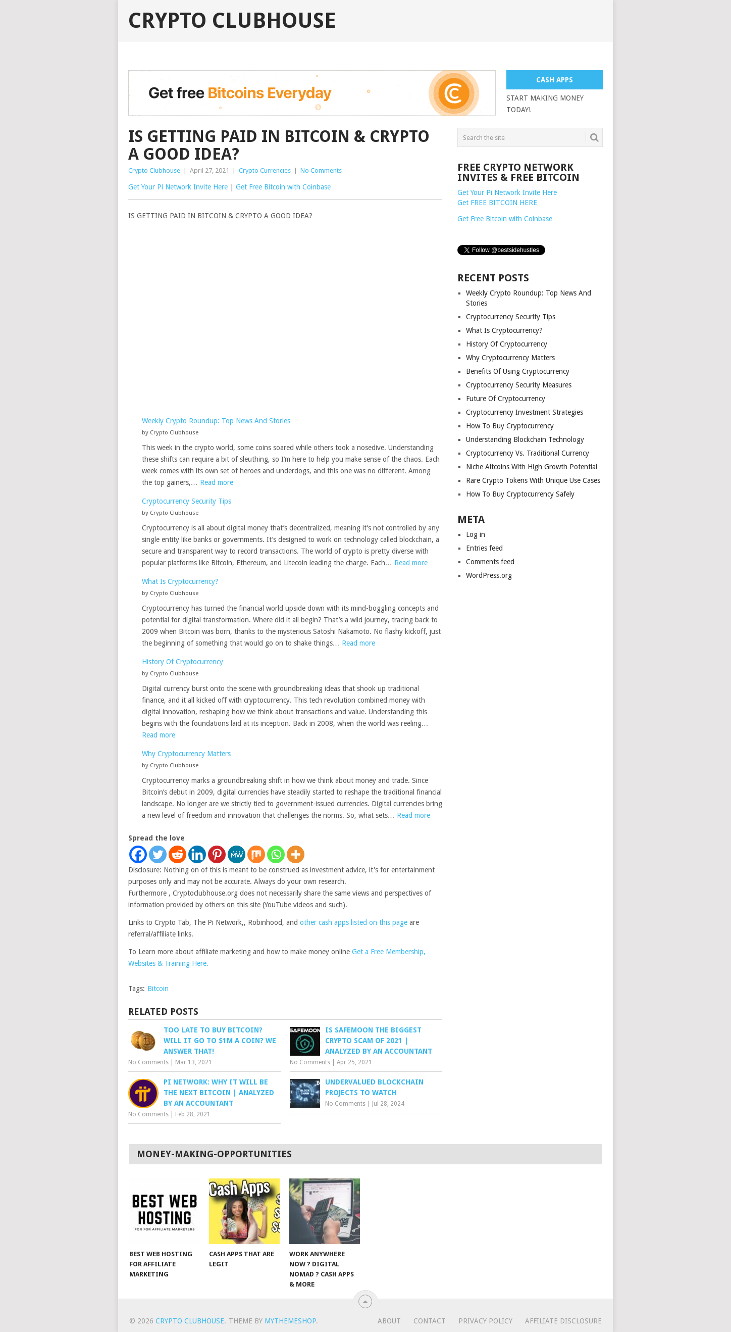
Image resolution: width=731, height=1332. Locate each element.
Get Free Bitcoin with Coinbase (283, 187)
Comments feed (490, 562)
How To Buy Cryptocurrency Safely (520, 494)
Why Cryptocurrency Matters (186, 754)
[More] (295, 854)
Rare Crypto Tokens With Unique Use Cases (533, 480)
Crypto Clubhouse (232, 20)
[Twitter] (158, 854)
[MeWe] (236, 854)
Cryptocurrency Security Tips (186, 501)
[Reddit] (177, 854)
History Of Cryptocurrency (182, 662)
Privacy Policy (485, 1321)
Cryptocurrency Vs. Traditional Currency (527, 453)
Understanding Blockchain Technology (525, 439)
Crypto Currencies (265, 170)
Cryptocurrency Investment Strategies (524, 412)
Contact (429, 1321)
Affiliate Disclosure (563, 1321)
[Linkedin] (197, 854)
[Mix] (256, 854)
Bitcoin (158, 988)
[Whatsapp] (276, 854)
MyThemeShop (290, 1321)
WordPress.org (489, 575)
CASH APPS (554, 80)
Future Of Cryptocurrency (505, 398)
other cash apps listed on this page (353, 922)
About (389, 1321)
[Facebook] (138, 854)
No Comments (321, 170)
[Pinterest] (217, 854)
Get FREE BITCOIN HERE (497, 203)
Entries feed (484, 548)
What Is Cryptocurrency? (180, 581)
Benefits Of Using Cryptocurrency (517, 371)
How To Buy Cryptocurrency (510, 426)
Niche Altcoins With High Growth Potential (531, 467)
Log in (475, 534)
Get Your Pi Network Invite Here (178, 187)
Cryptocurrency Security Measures (518, 385)
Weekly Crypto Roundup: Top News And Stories (216, 421)
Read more (216, 482)
